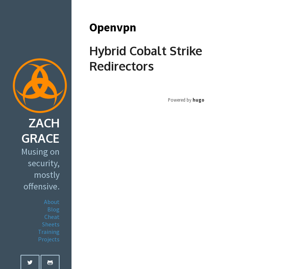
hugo (198, 100)
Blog (53, 209)
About (52, 201)
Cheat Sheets (51, 220)
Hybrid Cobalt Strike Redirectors (145, 58)
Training (49, 231)
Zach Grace (40, 130)
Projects (49, 239)
